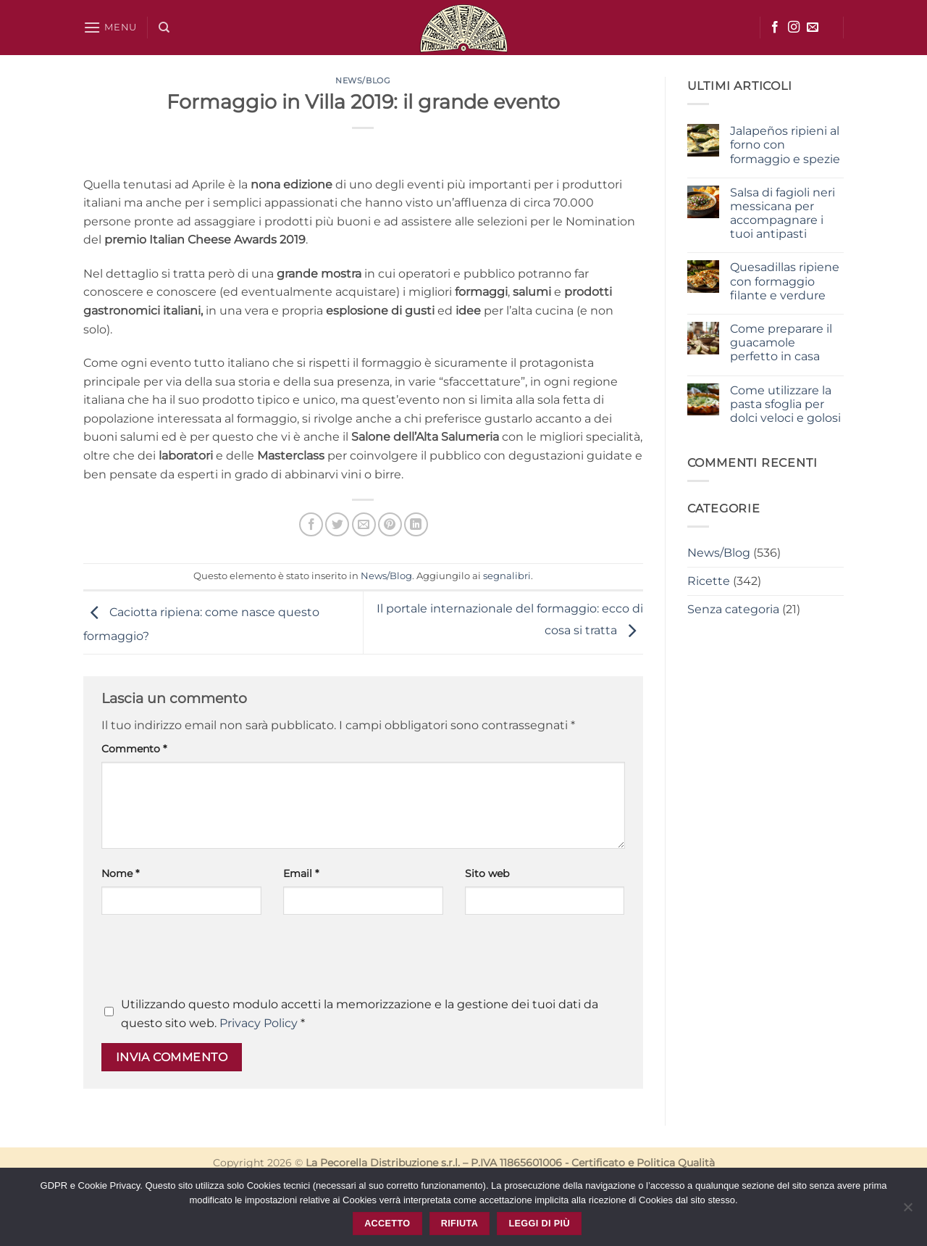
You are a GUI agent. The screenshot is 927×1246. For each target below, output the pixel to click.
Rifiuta (459, 1223)
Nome (120, 873)
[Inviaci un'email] (812, 27)
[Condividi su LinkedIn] (416, 524)
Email (301, 873)
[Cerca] (164, 27)
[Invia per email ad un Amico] (364, 524)
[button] (110, 27)
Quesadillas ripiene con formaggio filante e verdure (784, 281)
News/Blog (362, 80)
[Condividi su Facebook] (311, 524)
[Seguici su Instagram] (794, 27)
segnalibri (507, 575)
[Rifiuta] (907, 1211)
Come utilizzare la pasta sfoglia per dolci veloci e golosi (785, 404)
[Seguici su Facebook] (775, 27)
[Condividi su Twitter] (337, 524)
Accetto (387, 1223)
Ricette (708, 581)
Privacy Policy (258, 1023)
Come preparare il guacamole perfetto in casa (781, 342)
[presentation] (211, 959)
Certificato (598, 1162)
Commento (134, 748)
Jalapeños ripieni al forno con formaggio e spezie (785, 144)
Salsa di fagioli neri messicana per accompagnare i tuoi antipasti (782, 213)
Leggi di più (538, 1223)
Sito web (487, 873)
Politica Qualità (676, 1162)
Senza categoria (733, 609)
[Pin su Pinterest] (390, 524)
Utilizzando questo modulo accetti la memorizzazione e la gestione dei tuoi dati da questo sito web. (359, 1013)
